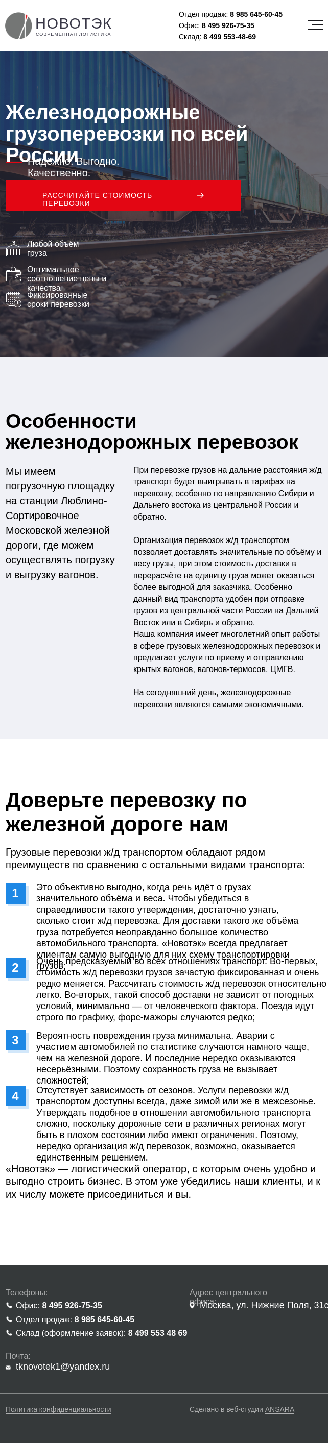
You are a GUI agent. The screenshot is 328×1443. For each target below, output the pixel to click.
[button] (123, 195)
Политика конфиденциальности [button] (58, 1409)
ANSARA (280, 1409)
